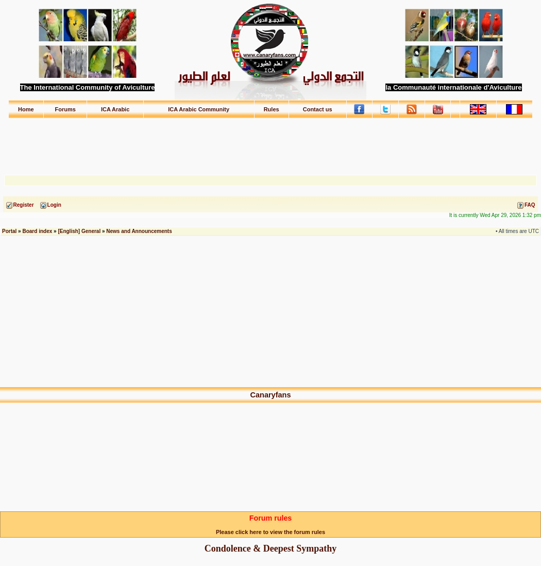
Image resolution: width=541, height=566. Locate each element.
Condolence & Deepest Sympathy (271, 548)
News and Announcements (139, 231)
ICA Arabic (115, 109)
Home (26, 109)
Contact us (317, 109)
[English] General (79, 231)
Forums (65, 109)
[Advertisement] (270, 142)
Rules (271, 109)
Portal (9, 231)
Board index (37, 231)
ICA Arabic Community (198, 109)
